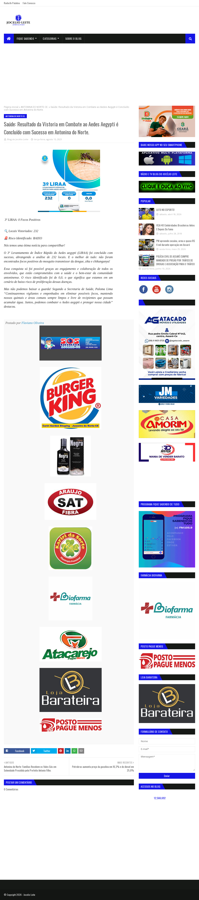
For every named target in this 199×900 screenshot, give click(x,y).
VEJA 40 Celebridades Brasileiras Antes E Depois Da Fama (175, 227)
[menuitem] (9, 38)
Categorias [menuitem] (49, 38)
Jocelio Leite (29, 894)
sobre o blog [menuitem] (73, 38)
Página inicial (11, 107)
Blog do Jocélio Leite (17, 139)
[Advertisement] (99, 72)
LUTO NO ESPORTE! (165, 210)
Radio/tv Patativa (12, 3)
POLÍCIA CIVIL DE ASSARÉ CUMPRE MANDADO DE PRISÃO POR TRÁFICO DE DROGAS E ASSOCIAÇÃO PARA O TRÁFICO (175, 260)
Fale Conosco (29, 3)
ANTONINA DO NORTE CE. (34, 107)
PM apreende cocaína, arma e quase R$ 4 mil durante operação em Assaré (175, 243)
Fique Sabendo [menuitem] (25, 38)
